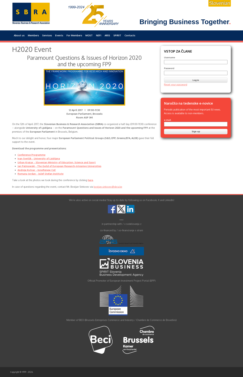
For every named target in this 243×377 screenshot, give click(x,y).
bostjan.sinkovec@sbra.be (108, 186)
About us (19, 35)
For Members (74, 35)
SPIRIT (117, 35)
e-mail (167, 120)
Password (169, 68)
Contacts (130, 35)
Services (47, 35)
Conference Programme (31, 154)
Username (169, 57)
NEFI (98, 35)
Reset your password (175, 84)
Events (59, 35)
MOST (89, 35)
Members (33, 35)
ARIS (107, 35)
